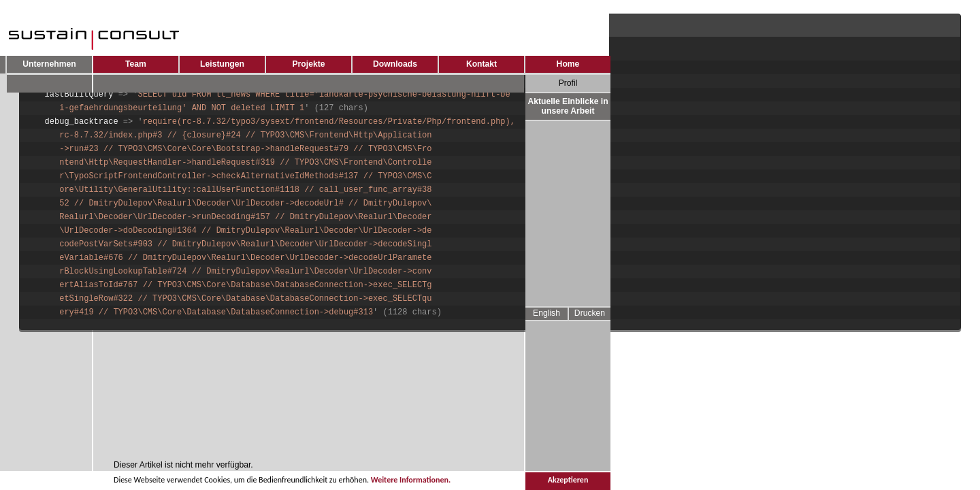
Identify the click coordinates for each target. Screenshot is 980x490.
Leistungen (222, 64)
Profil (568, 83)
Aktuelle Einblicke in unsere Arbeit (567, 106)
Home (568, 64)
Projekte (309, 64)
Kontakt (481, 64)
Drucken (589, 313)
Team (135, 64)
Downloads (395, 64)
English (546, 313)
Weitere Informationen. (411, 481)
